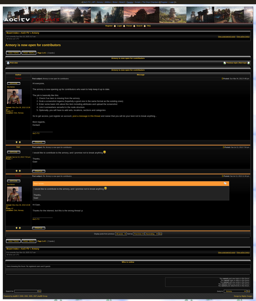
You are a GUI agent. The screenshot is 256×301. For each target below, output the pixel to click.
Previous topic (232, 63)
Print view (14, 63)
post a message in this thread (86, 116)
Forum (129, 26)
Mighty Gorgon (247, 296)
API (93, 2)
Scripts (137, 2)
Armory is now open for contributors (33, 45)
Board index (13, 33)
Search (139, 26)
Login (172, 2)
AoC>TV (87, 2)
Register (164, 2)
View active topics (243, 37)
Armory (100, 2)
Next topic (243, 63)
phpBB (15, 296)
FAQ (149, 26)
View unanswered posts (226, 37)
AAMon (108, 2)
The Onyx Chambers (150, 2)
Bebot (115, 2)
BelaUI (122, 2)
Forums (130, 2)
